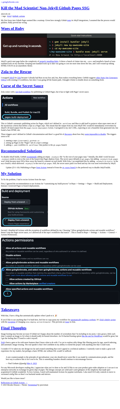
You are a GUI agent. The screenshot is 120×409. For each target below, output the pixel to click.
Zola (19, 78)
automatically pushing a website (83, 320)
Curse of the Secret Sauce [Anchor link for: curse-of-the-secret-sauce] (22, 86)
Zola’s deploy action (108, 320)
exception (11, 322)
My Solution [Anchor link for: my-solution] (11, 173)
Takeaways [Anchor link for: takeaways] (10, 309)
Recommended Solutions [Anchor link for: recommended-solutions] (21, 151)
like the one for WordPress (92, 336)
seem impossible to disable (95, 134)
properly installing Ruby (48, 61)
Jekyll (11, 78)
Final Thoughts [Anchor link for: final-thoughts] (13, 328)
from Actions (41, 167)
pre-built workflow (23, 92)
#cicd (9, 16)
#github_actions (18, 16)
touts (69, 20)
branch (69, 167)
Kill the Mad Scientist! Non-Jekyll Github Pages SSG (45, 8)
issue (67, 322)
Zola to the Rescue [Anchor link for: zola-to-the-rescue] (16, 71)
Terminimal (32, 385)
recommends (32, 157)
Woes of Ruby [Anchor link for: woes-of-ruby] (12, 28)
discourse (68, 134)
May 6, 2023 (32, 363)
